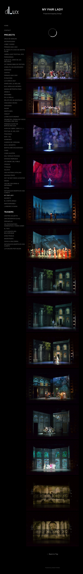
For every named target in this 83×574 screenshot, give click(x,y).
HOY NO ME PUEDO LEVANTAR (14, 178)
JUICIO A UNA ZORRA (11, 241)
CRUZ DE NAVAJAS (10, 39)
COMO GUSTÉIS (9, 153)
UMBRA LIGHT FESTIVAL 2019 (14, 54)
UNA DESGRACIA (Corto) (12, 218)
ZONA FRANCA (9, 236)
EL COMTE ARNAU (10, 201)
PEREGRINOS (8, 57)
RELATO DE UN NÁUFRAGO (13, 100)
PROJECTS (9, 35)
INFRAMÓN (8, 105)
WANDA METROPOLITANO (12, 89)
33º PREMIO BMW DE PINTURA (14, 64)
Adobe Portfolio (56, 567)
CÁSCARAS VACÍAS (10, 103)
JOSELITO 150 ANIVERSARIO (13, 67)
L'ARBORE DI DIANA (10, 206)
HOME (6, 25)
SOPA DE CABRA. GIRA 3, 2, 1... (14, 128)
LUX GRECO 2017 (10, 81)
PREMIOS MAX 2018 (10, 75)
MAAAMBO (7, 94)
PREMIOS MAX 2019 (10, 47)
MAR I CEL (7, 137)
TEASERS (8, 212)
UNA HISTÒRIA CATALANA (12, 172)
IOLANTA (7, 170)
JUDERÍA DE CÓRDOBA (12, 142)
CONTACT (7, 30)
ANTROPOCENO (9, 41)
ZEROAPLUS (8, 221)
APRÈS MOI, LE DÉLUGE (12, 83)
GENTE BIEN (8, 111)
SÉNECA (7, 92)
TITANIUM (7, 167)
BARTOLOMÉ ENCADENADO (13, 148)
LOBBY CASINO (9, 44)
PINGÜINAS (8, 134)
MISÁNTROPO (8, 238)
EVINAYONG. (8, 78)
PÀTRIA (6, 188)
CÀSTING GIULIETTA (11, 216)
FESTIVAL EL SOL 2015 (11, 131)
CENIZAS (7, 164)
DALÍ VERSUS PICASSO (12, 156)
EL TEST (7, 228)
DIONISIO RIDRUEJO (11, 159)
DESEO (6, 181)
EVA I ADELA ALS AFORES (12, 86)
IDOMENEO (8, 139)
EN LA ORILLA (8, 97)
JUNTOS (7, 72)
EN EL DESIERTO (10, 145)
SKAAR (6, 108)
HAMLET (7, 114)
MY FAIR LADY (9, 195)
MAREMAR (7, 70)
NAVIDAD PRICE (9, 175)
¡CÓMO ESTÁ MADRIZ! (11, 116)
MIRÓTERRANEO (9, 203)
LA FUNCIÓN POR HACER (12, 248)
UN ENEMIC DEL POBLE (12, 161)
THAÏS (6, 150)
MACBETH (7, 198)
